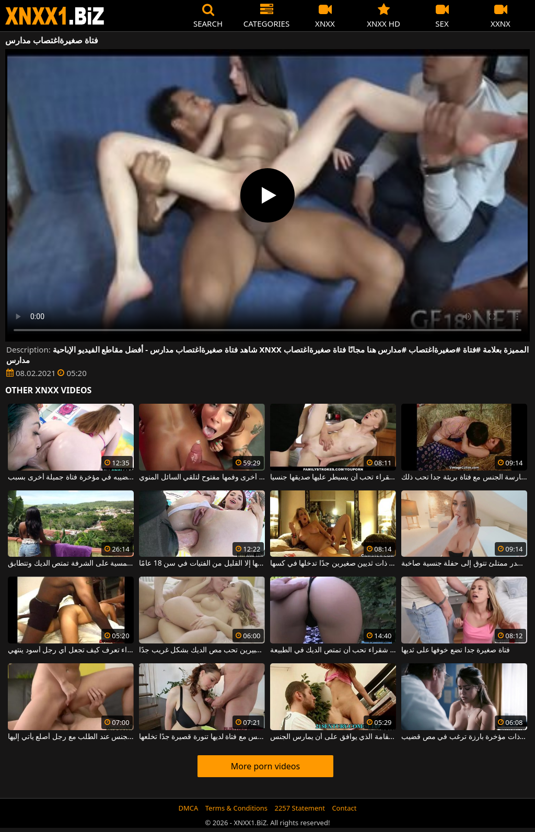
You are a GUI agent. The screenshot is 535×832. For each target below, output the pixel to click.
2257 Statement (299, 808)
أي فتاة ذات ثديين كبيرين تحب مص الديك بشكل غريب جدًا (202, 650)
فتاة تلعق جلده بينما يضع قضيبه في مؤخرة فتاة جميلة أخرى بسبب (71, 477)
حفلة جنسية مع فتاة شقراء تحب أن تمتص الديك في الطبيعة (333, 650)
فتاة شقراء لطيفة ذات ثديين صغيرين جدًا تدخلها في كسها (333, 563)
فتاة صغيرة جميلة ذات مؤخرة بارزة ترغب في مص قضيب (464, 737)
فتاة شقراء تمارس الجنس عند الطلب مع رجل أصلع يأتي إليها (71, 737)
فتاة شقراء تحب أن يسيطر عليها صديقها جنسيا (333, 477)
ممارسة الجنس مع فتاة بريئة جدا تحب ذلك (464, 477)
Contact (344, 808)
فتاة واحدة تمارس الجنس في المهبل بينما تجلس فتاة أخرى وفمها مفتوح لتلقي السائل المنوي (202, 477)
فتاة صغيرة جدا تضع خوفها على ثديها (455, 650)
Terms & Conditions (236, 808)
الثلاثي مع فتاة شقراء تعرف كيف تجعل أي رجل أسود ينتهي (71, 650)
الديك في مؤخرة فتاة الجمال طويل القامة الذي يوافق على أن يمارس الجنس (333, 737)
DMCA (189, 808)
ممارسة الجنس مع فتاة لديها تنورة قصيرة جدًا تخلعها (202, 737)
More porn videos (265, 766)
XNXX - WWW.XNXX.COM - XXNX (54, 16)
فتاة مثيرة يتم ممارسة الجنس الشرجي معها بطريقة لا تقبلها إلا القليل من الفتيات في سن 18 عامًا (202, 563)
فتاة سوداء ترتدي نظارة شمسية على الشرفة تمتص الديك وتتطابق (71, 563)
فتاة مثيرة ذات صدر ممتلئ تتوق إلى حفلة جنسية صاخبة (464, 563)
